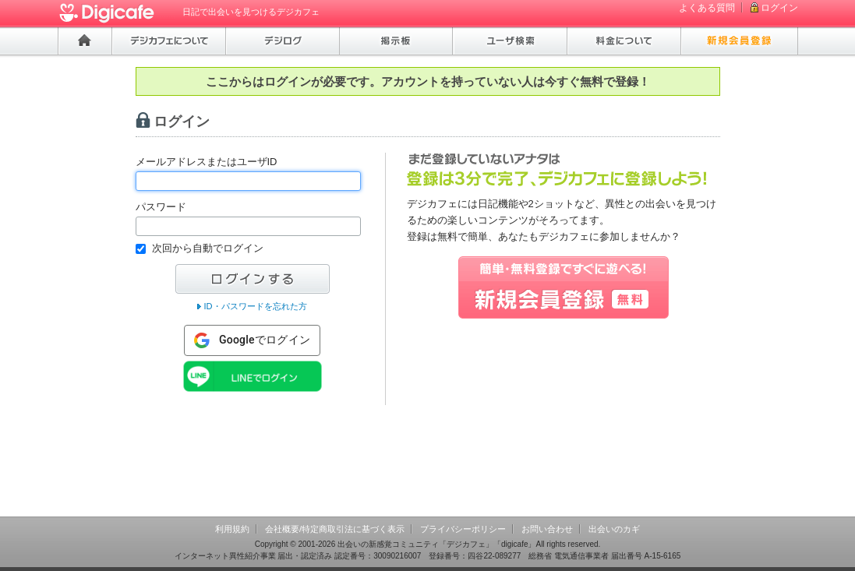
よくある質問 (707, 7)
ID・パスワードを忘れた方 (254, 306)
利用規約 (232, 529)
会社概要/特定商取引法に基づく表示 (335, 529)
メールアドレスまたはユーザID (206, 161)
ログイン (779, 7)
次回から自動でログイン (207, 248)
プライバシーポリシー (463, 529)
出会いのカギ (614, 529)
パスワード (161, 207)
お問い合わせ (547, 529)
